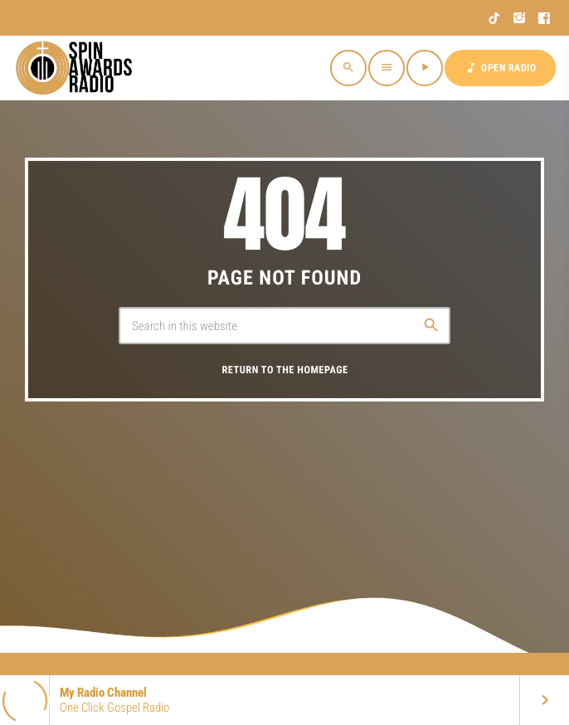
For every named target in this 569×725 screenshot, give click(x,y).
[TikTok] (495, 18)
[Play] (424, 68)
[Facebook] (544, 18)
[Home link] (76, 68)
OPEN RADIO (500, 68)
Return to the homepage (284, 370)
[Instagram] (520, 18)
